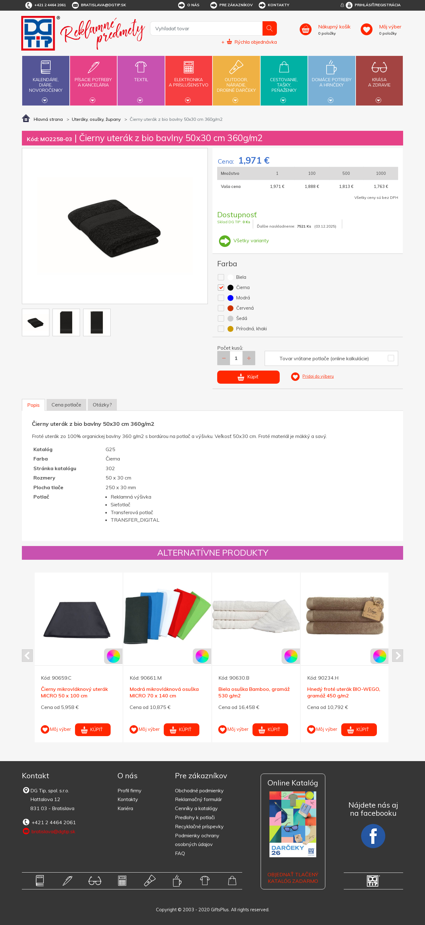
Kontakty (273, 5)
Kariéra (125, 808)
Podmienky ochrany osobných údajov (197, 840)
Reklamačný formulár (198, 799)
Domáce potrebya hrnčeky (331, 78)
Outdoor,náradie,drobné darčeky (236, 80)
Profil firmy (130, 790)
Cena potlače (66, 404)
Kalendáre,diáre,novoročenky (45, 80)
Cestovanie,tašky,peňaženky (284, 80)
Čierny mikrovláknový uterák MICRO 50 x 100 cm (74, 692)
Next (397, 655)
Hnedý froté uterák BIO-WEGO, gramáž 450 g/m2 (343, 692)
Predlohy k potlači (195, 817)
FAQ (180, 853)
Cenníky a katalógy (196, 808)
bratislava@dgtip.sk (98, 5)
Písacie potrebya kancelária (93, 78)
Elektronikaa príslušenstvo (188, 78)
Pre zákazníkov (231, 5)
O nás (188, 5)
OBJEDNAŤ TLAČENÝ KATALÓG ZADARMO (293, 877)
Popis (33, 405)
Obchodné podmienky (199, 790)
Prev (27, 655)
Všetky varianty (243, 240)
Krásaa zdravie (379, 78)
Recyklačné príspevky (199, 826)
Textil (141, 76)
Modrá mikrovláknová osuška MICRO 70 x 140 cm (164, 692)
